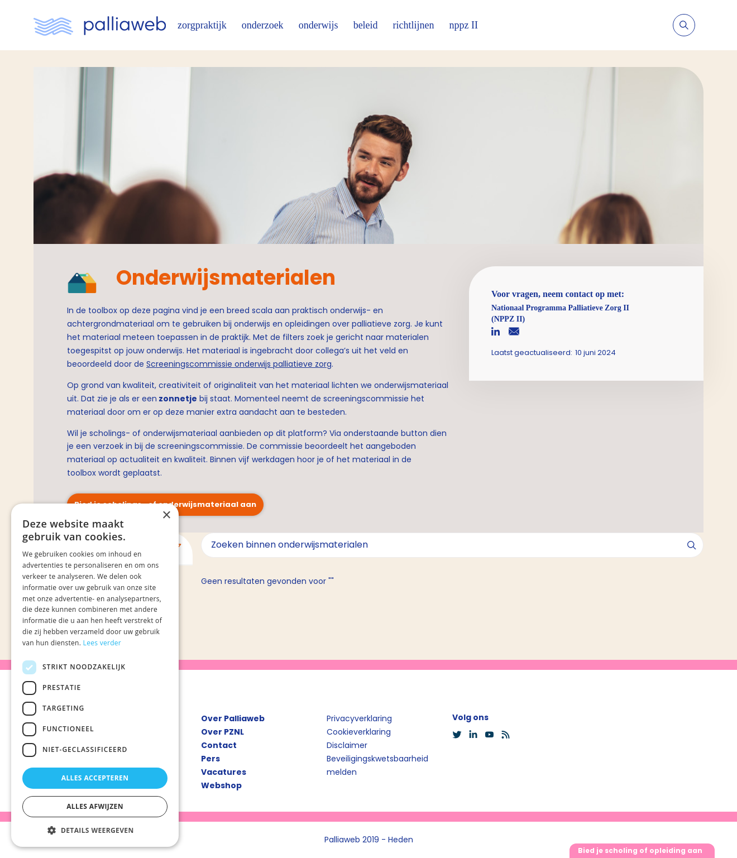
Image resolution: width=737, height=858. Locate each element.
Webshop (221, 785)
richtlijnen (413, 25)
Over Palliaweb (233, 718)
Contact (219, 745)
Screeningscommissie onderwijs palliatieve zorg (239, 364)
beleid (365, 25)
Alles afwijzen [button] (94, 806)
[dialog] (95, 675)
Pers (210, 758)
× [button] (166, 515)
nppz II (463, 25)
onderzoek (263, 25)
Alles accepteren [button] (95, 778)
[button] (95, 830)
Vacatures (223, 772)
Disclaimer (347, 745)
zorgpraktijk (202, 25)
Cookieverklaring (359, 731)
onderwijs (318, 25)
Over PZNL (222, 731)
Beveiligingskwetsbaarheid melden (377, 765)
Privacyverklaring (359, 718)
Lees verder (102, 643)
